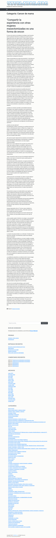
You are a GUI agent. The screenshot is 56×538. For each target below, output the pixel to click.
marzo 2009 (10, 379)
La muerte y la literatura (13, 464)
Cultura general (11, 430)
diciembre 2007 (11, 398)
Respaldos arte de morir (13, 503)
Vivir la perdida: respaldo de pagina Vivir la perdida (19, 527)
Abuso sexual (11, 408)
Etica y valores (11, 459)
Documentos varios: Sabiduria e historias (17, 451)
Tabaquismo (11, 515)
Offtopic (10, 488)
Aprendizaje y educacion (13, 414)
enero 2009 (10, 382)
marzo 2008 (10, 394)
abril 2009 (10, 377)
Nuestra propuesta (12, 351)
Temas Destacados (12, 519)
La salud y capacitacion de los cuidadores (17, 467)
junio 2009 (10, 376)
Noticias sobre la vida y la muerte (15, 487)
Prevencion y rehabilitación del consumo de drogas (19, 493)
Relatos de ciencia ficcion (13, 500)
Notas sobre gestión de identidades (16, 352)
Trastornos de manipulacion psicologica (21, 360)
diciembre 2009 (11, 374)
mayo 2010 (10, 373)
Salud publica (11, 506)
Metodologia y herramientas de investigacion (18, 479)
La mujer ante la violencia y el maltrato (16, 466)
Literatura (10, 473)
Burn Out (10, 426)
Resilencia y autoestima (13, 501)
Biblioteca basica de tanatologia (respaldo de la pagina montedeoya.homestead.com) (27, 422)
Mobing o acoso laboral (13, 482)
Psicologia (10, 494)
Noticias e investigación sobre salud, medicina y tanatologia (21, 485)
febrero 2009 (11, 380)
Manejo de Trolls (11, 476)
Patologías (10, 490)
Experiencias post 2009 (13, 349)
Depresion (10, 435)
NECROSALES (15, 363)
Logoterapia (10, 475)
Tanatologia (10, 516)
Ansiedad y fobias (12, 413)
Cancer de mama (16, 308)
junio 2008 (10, 389)
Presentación (11, 339)
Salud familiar (11, 504)
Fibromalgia (10, 460)
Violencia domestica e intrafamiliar (15, 525)
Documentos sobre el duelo (14, 442)
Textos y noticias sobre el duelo (15, 521)
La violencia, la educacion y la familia (16, 469)
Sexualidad (10, 507)
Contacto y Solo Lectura (13, 338)
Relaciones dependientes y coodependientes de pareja (20, 497)
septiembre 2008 (12, 386)
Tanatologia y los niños (13, 518)
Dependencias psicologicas (14, 433)
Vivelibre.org (15, 535)
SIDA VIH (10, 509)
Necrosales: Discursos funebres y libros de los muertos (20, 484)
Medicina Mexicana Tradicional (15, 478)
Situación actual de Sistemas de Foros (16, 346)
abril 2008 (10, 392)
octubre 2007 (11, 401)
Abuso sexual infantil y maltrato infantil (16, 410)
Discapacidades (11, 438)
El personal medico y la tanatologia (16, 456)
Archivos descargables (13, 416)
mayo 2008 (10, 391)
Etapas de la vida (12, 457)
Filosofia (10, 461)
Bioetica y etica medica (13, 423)
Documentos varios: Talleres (14, 453)
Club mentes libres (12, 429)
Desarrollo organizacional (13, 436)
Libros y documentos (12, 472)
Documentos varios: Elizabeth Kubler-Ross (17, 444)
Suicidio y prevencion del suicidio (15, 513)
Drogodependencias (12, 454)
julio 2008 (10, 388)
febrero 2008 (11, 395)
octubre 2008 (11, 385)
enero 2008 (10, 397)
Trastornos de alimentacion (14, 522)
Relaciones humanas (12, 498)
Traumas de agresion (12, 524)
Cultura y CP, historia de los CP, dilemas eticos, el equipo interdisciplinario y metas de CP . (27, 432)
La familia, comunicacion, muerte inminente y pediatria (20, 463)
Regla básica (11, 348)
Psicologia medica (12, 495)
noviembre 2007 (11, 399)
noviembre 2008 (11, 383)
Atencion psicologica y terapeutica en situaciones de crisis (21, 420)
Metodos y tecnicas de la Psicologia (16, 481)
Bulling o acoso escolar (13, 425)
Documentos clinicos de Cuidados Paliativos (18, 439)
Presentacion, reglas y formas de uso (16, 491)
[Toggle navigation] (7, 9)
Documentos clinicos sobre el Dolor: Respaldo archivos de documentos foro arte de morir (27, 441)
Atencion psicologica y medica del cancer (17, 419)
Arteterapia (10, 417)
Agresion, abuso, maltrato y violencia (16, 411)
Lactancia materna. (12, 470)
